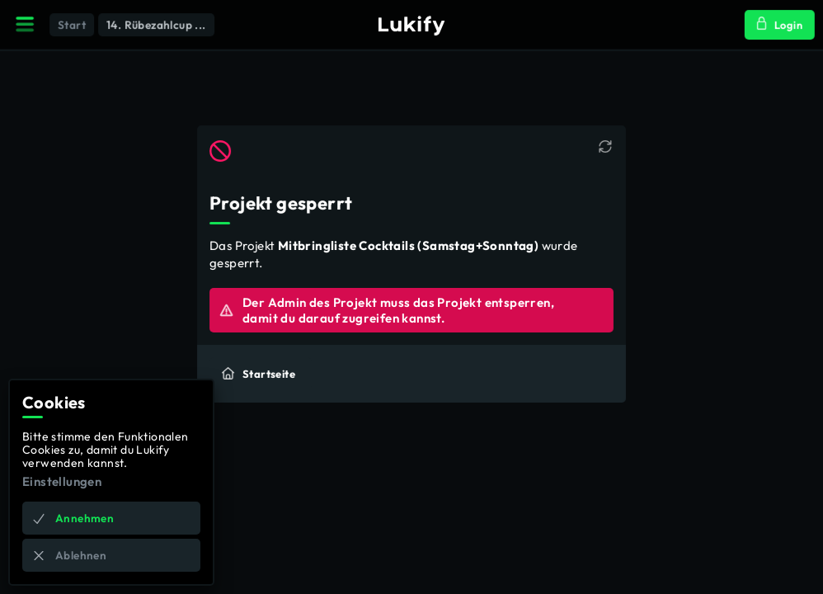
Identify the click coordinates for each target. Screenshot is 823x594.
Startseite (259, 373)
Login (778, 25)
